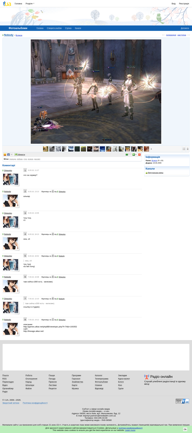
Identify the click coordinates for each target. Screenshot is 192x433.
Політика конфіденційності (35, 403)
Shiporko (7, 170)
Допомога (185, 28)
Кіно (120, 385)
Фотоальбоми (101, 382)
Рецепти (53, 388)
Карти (74, 385)
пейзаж (20, 159)
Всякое (19, 35)
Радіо (5, 391)
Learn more (130, 430)
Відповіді (99, 388)
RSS (4, 379)
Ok (185, 429)
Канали (78, 28)
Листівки (53, 385)
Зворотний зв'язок (10, 403)
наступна (181, 35)
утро (25, 159)
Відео (5, 385)
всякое (30, 159)
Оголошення (31, 379)
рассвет (37, 159)
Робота (29, 375)
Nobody (9, 35)
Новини (98, 385)
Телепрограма (101, 379)
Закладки (122, 375)
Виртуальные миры (154, 173)
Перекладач (8, 382)
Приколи (53, 382)
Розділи (29, 3)
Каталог (98, 375)
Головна (18, 3)
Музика (75, 388)
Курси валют (124, 379)
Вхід (174, 3)
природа (12, 159)
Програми (76, 375)
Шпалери (30, 385)
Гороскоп (76, 379)
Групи (120, 388)
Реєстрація (184, 3)
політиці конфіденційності (130, 428)
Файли (29, 388)
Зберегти (20, 154)
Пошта (5, 375)
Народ (29, 382)
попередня (171, 35)
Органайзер (7, 388)
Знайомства (77, 382)
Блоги (121, 382)
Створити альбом (54, 28)
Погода (52, 379)
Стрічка (68, 28)
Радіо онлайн (161, 377)
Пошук (52, 375)
